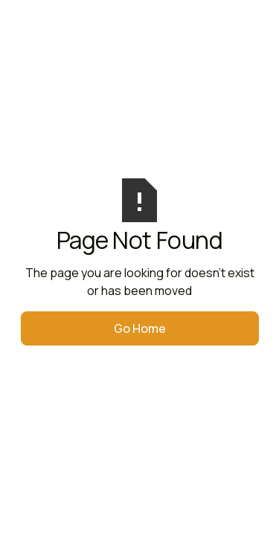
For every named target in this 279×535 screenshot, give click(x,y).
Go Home (140, 328)
